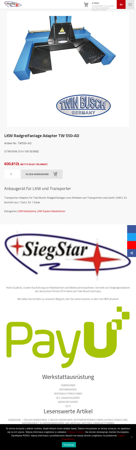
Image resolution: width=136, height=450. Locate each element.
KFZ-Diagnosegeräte (68, 398)
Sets (68, 406)
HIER (106, 299)
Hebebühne (14, 420)
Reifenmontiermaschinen (88, 420)
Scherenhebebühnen (52, 423)
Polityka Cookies (75, 432)
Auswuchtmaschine (116, 420)
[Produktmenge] (12, 174)
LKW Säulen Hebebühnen (51, 211)
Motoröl (87, 423)
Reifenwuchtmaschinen (68, 393)
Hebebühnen (68, 385)
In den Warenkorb (41, 174)
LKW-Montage (73, 423)
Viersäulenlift (30, 423)
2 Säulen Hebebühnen (60, 420)
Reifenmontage (68, 389)
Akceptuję (69, 444)
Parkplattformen (103, 423)
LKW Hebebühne (27, 211)
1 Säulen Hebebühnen (34, 420)
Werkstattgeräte (68, 402)
